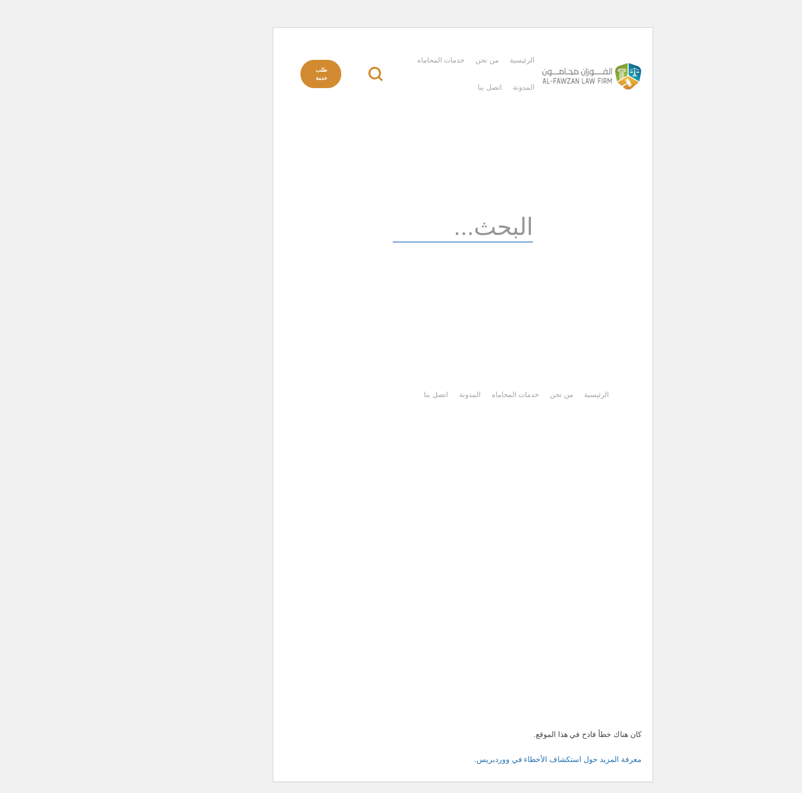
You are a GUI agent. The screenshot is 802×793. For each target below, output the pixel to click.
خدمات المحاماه (379, 60)
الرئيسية (460, 60)
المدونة (462, 87)
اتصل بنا (428, 87)
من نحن (425, 60)
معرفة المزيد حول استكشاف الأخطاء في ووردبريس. (496, 759)
